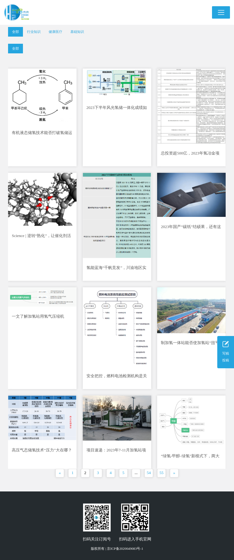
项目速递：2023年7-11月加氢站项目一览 (116, 452)
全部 (15, 32)
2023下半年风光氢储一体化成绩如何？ (116, 109)
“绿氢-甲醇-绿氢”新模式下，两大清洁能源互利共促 (190, 458)
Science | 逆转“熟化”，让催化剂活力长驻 (41, 237)
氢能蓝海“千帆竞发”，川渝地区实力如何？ (116, 269)
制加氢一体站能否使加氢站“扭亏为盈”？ (190, 344)
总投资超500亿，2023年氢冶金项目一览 (190, 155)
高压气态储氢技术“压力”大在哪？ (42, 450)
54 (149, 472)
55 (162, 472)
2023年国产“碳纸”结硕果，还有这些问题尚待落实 (191, 228)
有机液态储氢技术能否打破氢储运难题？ (42, 134)
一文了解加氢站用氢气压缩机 (38, 316)
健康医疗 (55, 32)
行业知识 (34, 32)
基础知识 (77, 32)
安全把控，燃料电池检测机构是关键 (116, 378)
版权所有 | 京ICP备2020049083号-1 (117, 548)
